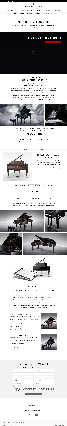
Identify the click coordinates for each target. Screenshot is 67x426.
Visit (63, 1)
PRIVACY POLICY (49, 387)
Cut (36, 149)
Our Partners (49, 10)
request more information (53, 42)
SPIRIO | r (43, 290)
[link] (33, 53)
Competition (57, 10)
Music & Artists (30, 10)
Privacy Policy (11, 422)
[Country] (44, 373)
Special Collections (48, 13)
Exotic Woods (29, 13)
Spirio (22, 10)
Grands (15, 13)
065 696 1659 (17, 1)
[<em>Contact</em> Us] (36, 416)
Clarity (41, 149)
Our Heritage (10, 10)
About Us (5, 422)
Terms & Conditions (20, 422)
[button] (31, 416)
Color (25, 149)
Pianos (17, 10)
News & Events (40, 10)
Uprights (22, 13)
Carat (31, 149)
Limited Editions (38, 13)
